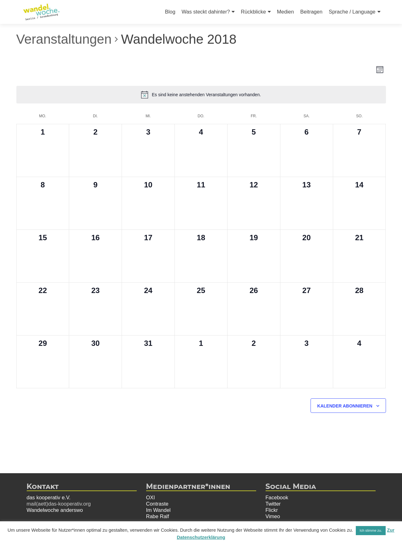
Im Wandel (158, 510)
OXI (150, 497)
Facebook (277, 497)
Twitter (273, 504)
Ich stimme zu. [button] (371, 530)
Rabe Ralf (157, 516)
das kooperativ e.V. (49, 497)
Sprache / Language (352, 11)
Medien (285, 11)
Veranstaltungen (64, 39)
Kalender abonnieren (344, 405)
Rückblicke (253, 11)
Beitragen (311, 11)
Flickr (272, 510)
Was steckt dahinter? (206, 11)
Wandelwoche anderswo (55, 510)
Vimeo (273, 516)
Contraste (157, 504)
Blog (170, 11)
